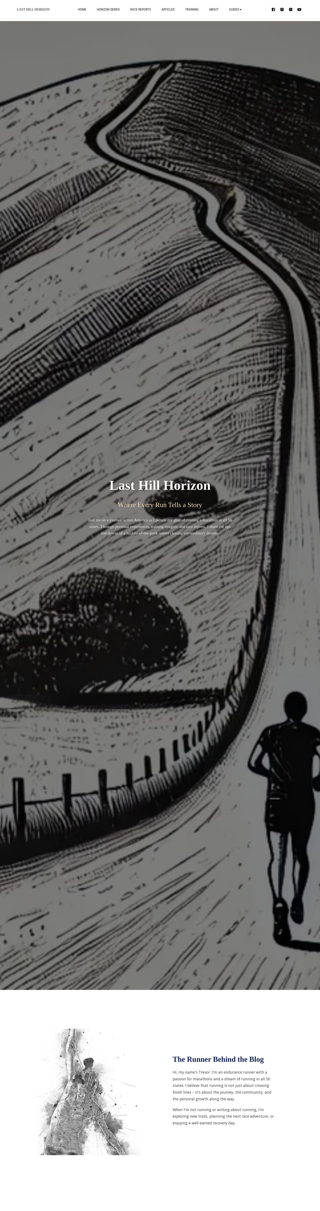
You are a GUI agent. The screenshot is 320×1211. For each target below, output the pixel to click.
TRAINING (191, 9)
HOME (82, 9)
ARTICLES (168, 9)
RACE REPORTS (140, 9)
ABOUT (213, 9)
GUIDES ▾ (235, 9)
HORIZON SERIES (108, 9)
